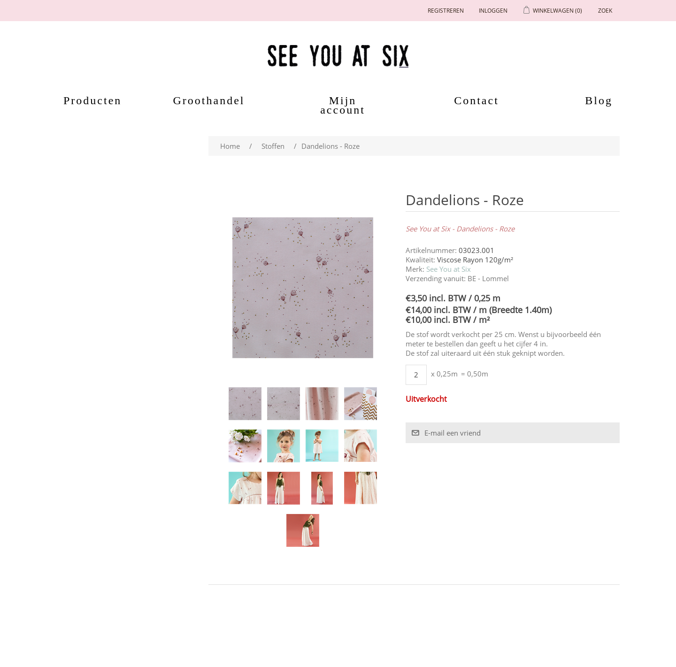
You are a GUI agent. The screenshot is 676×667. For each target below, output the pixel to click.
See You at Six (448, 269)
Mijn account (342, 105)
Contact (476, 100)
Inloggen (493, 11)
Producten (87, 100)
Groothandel (209, 100)
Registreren (446, 11)
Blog (599, 100)
